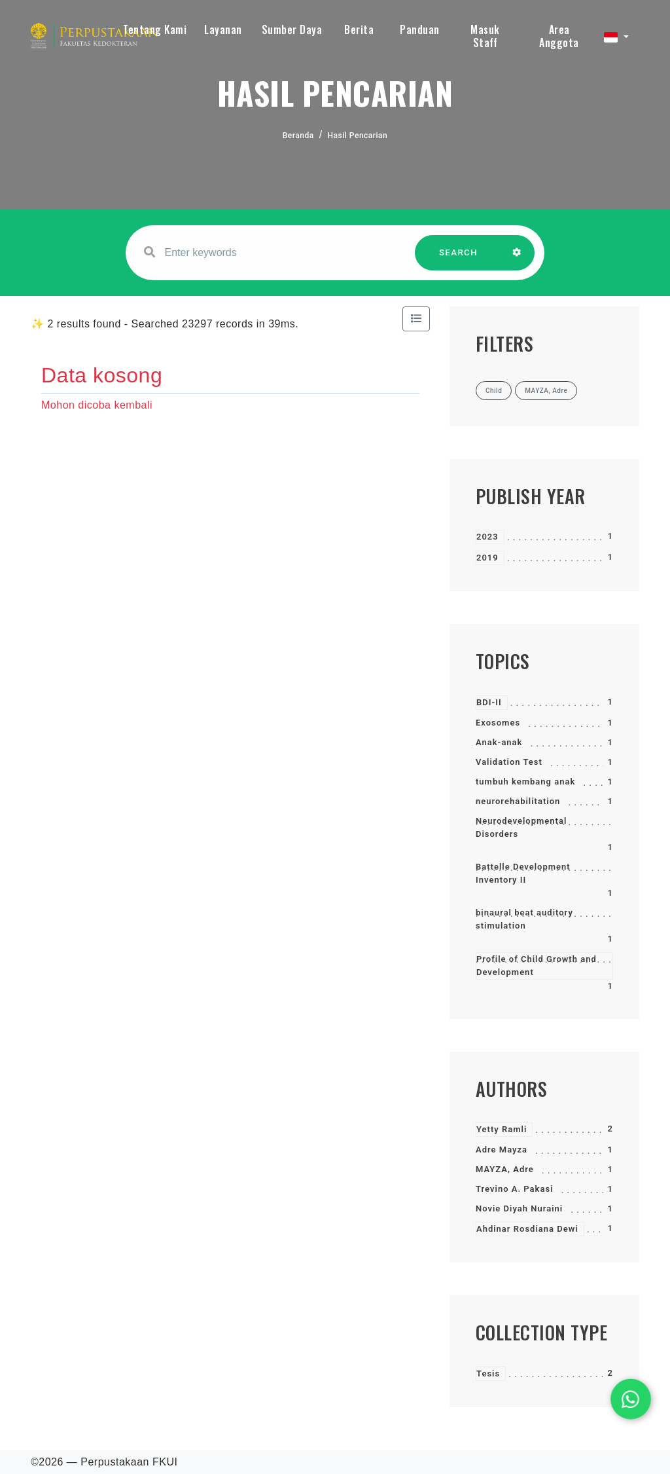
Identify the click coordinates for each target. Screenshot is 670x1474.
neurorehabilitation (518, 801)
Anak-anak (499, 742)
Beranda (298, 135)
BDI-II (489, 702)
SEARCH (458, 259)
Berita (359, 29)
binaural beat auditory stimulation (524, 919)
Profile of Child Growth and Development (536, 965)
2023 (487, 537)
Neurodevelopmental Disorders (521, 827)
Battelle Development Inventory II (523, 873)
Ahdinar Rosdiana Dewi (527, 1229)
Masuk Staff (485, 36)
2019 (487, 557)
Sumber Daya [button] (292, 29)
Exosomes (498, 723)
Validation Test (509, 762)
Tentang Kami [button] (154, 29)
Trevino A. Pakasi (515, 1189)
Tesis (488, 1373)
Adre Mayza (501, 1149)
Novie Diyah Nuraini (519, 1208)
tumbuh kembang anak (525, 781)
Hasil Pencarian (358, 135)
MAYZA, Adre (505, 1169)
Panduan (420, 29)
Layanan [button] (223, 29)
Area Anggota (559, 36)
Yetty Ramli (501, 1129)
